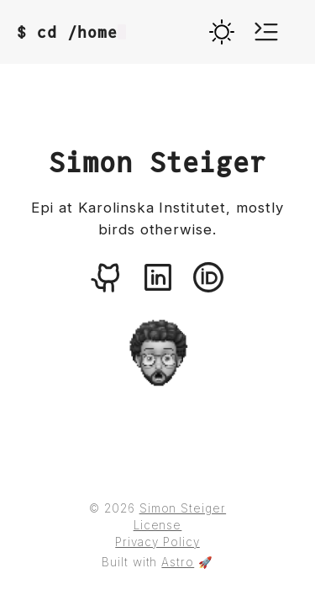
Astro (177, 562)
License (158, 525)
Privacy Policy (157, 542)
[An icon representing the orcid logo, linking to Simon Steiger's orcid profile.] (208, 277)
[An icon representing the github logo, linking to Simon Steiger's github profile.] (107, 277)
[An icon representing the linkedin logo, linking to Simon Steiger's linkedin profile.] (158, 277)
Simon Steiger (182, 508)
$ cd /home (71, 32)
